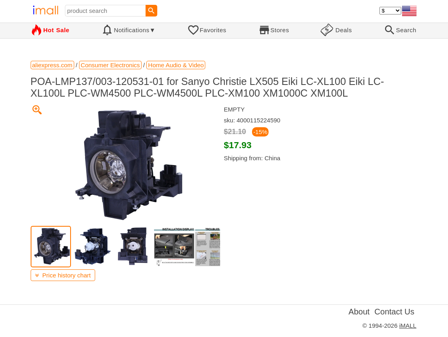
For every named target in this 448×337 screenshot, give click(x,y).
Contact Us (395, 311)
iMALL (408, 325)
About (358, 311)
